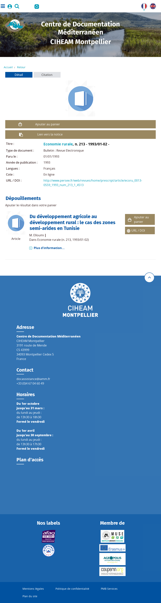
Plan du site (29, 596)
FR (143, 5)
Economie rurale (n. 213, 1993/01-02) (63, 240)
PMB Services (109, 588)
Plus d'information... (49, 248)
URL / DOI (138, 230)
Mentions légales (33, 588)
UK (152, 5)
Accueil (8, 67)
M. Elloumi (36, 235)
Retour (21, 67)
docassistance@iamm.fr (33, 379)
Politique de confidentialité (72, 588)
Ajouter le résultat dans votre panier (31, 205)
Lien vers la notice (50, 134)
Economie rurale (58, 144)
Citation (46, 75)
